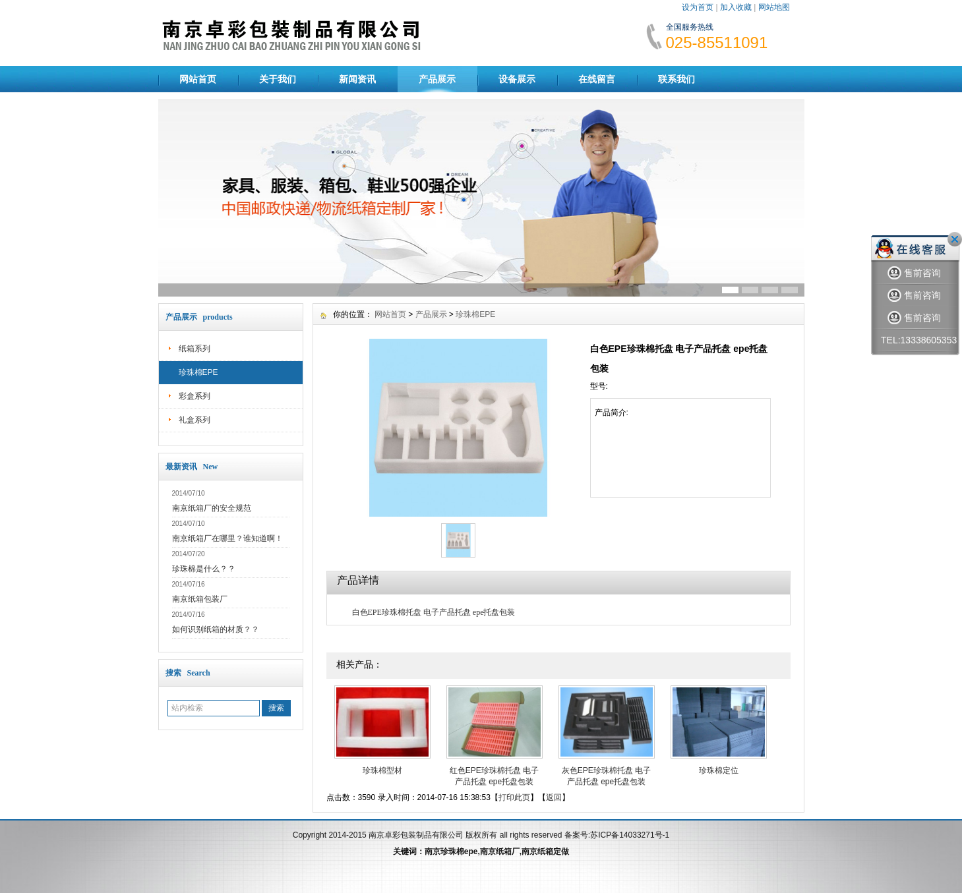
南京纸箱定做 (545, 851)
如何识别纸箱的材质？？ (215, 629)
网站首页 (197, 79)
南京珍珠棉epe (451, 851)
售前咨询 (914, 273)
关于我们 (277, 79)
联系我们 (676, 79)
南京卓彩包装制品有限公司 (416, 835)
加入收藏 (736, 7)
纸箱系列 (194, 348)
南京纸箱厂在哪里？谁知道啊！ (227, 538)
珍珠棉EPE (198, 372)
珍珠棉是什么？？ (203, 568)
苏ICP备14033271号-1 (629, 835)
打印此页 (514, 797)
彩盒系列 (194, 396)
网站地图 (774, 7)
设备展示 (516, 79)
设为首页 (697, 7)
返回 (554, 797)
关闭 (954, 239)
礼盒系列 (194, 419)
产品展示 (437, 79)
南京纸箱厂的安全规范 (211, 508)
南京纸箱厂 (500, 851)
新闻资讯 (357, 79)
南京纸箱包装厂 (199, 599)
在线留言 (596, 79)
